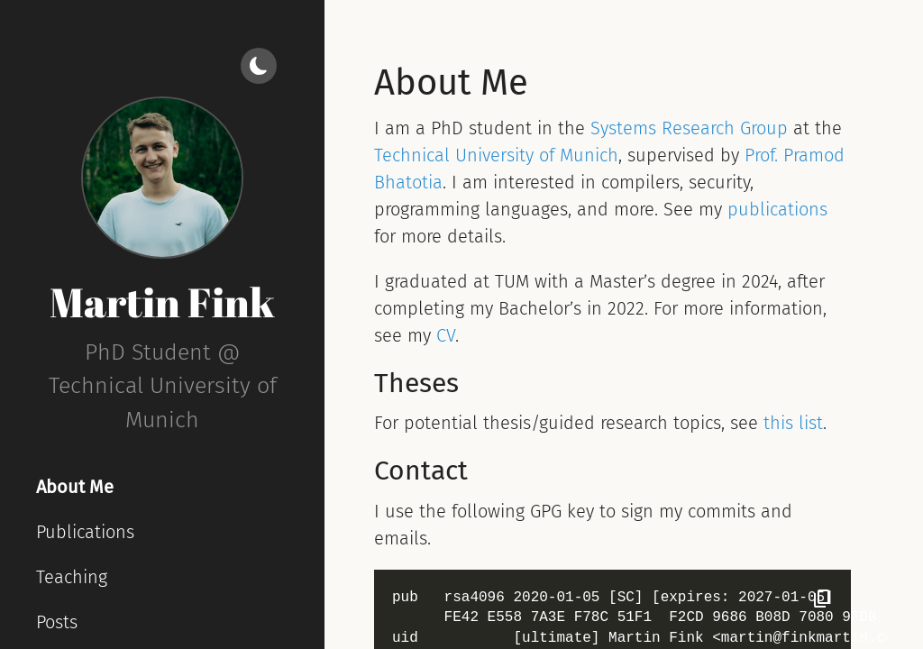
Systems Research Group (689, 128)
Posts (57, 622)
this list (793, 423)
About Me (75, 487)
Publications (85, 532)
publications (777, 209)
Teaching (71, 577)
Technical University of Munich (496, 155)
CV (445, 335)
